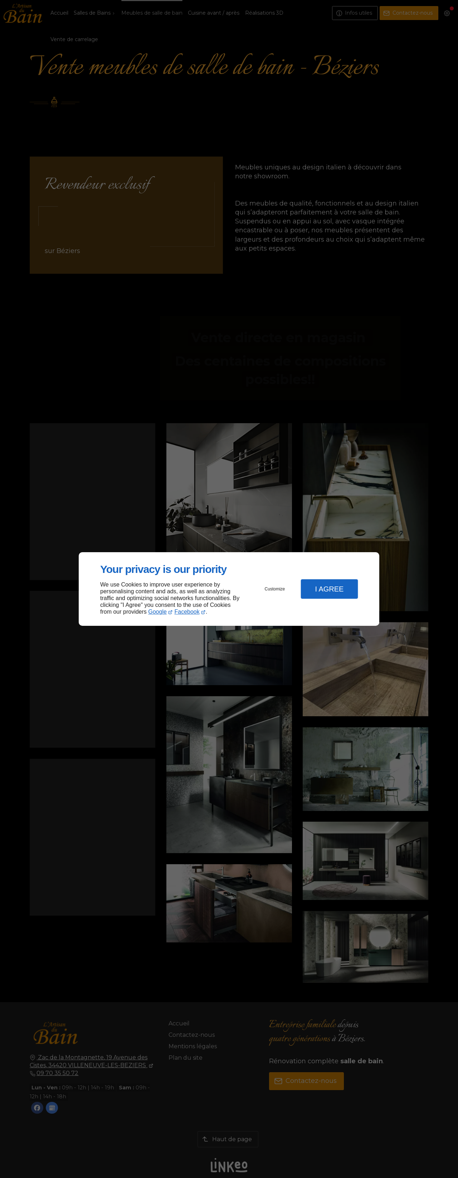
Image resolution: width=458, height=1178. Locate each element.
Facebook (187, 612)
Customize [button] (275, 589)
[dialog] (229, 589)
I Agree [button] (329, 589)
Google (157, 612)
